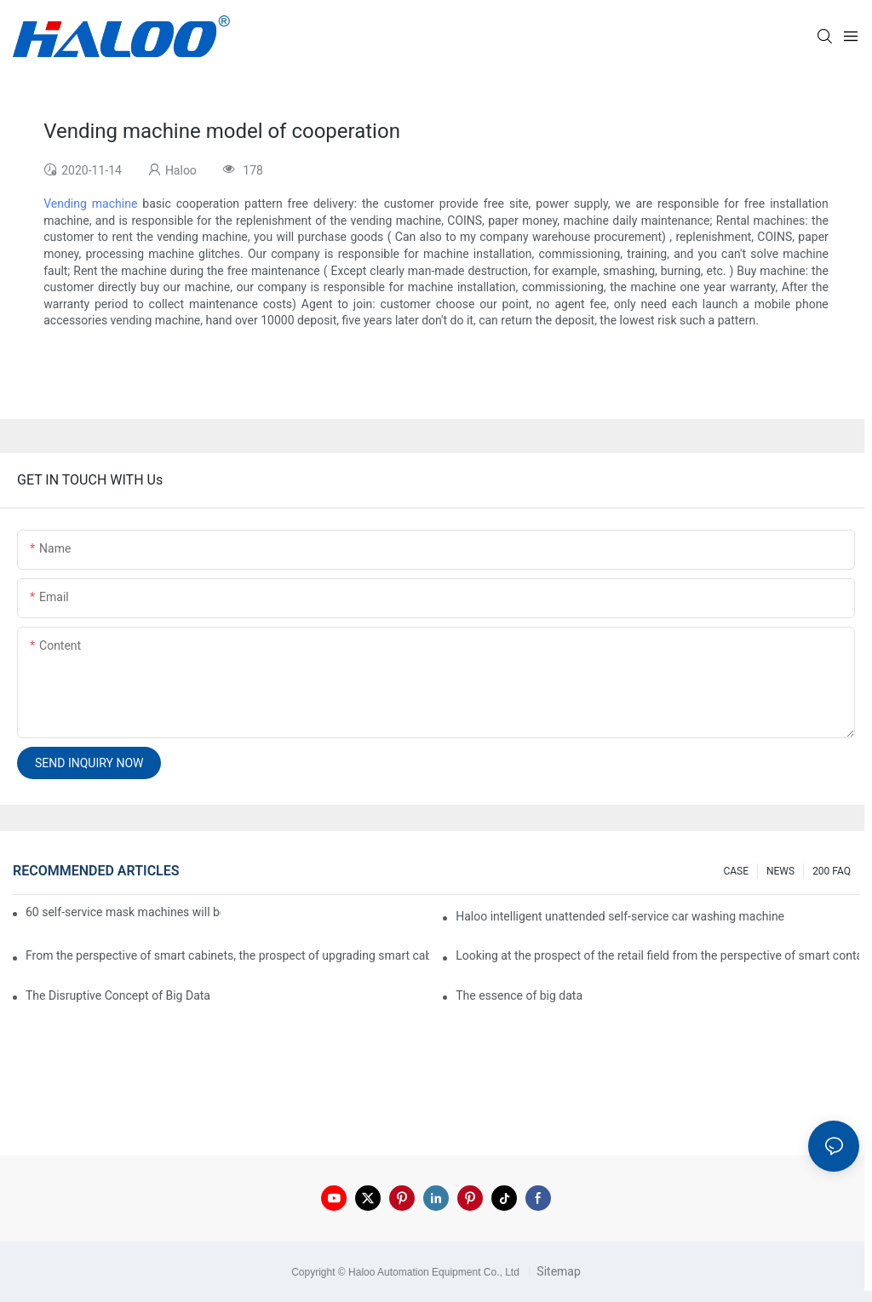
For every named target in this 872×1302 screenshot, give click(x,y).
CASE (736, 871)
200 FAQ (831, 871)
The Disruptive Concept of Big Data (118, 995)
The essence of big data (519, 995)
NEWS (780, 871)
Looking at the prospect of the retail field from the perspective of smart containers (657, 955)
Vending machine (90, 203)
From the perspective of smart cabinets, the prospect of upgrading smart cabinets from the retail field (227, 955)
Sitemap (557, 1271)
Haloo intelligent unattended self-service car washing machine (620, 916)
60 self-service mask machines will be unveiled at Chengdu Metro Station (123, 912)
